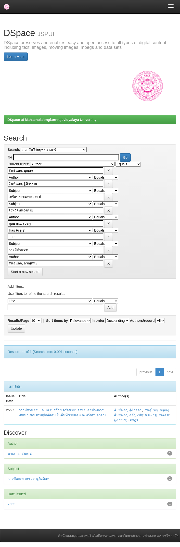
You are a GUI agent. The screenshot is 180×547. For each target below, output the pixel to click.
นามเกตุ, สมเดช (156, 415)
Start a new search (25, 272)
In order (98, 321)
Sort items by (57, 321)
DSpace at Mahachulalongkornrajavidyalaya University (51, 120)
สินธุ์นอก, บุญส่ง (156, 410)
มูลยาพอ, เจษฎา (126, 420)
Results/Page (18, 321)
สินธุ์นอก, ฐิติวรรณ (128, 410)
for (10, 157)
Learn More (16, 57)
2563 (11, 504)
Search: (14, 150)
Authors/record (142, 321)
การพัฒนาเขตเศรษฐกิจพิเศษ (29, 479)
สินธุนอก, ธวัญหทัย (128, 415)
